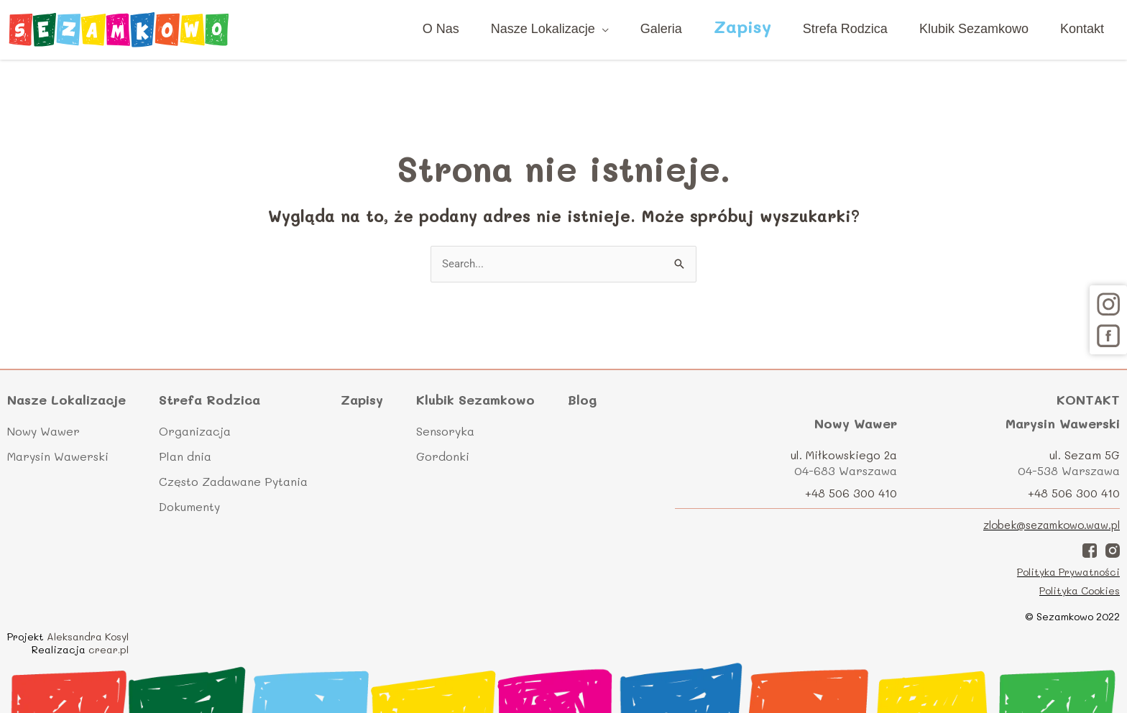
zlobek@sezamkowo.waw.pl (1050, 523)
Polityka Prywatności (1068, 571)
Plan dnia (185, 456)
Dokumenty (189, 506)
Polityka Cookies (1079, 590)
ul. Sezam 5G (1084, 454)
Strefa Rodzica (209, 400)
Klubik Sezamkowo (475, 400)
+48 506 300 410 (849, 492)
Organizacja (195, 430)
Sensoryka (445, 430)
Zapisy (362, 399)
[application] (602, 29)
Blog (582, 399)
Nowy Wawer (43, 430)
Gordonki (442, 456)
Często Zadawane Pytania (233, 481)
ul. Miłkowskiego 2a (843, 454)
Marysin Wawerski (58, 456)
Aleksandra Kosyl (88, 636)
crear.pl (108, 649)
